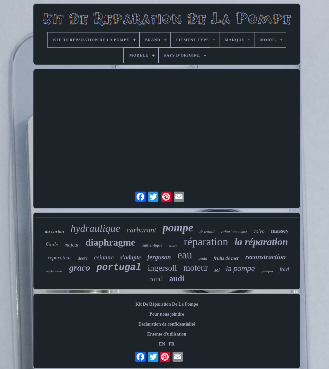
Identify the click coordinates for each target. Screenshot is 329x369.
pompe (178, 227)
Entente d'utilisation (166, 334)
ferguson (159, 257)
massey (280, 231)
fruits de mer (226, 258)
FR (172, 344)
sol (216, 270)
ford (284, 269)
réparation (206, 242)
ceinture (104, 257)
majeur (72, 245)
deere (83, 258)
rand (156, 278)
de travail (207, 232)
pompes (267, 271)
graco (79, 268)
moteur (195, 268)
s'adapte (130, 257)
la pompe (240, 269)
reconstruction (265, 257)
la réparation (261, 242)
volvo (259, 231)
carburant (141, 230)
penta (203, 258)
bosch (173, 246)
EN (162, 344)
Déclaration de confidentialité (166, 324)
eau (184, 255)
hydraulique (95, 228)
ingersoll (162, 268)
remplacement (54, 271)
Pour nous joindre (166, 314)
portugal (118, 267)
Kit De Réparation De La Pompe (167, 304)
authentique (152, 245)
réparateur (59, 258)
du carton (54, 231)
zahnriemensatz (234, 231)
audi (176, 278)
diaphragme (110, 242)
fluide (52, 244)
